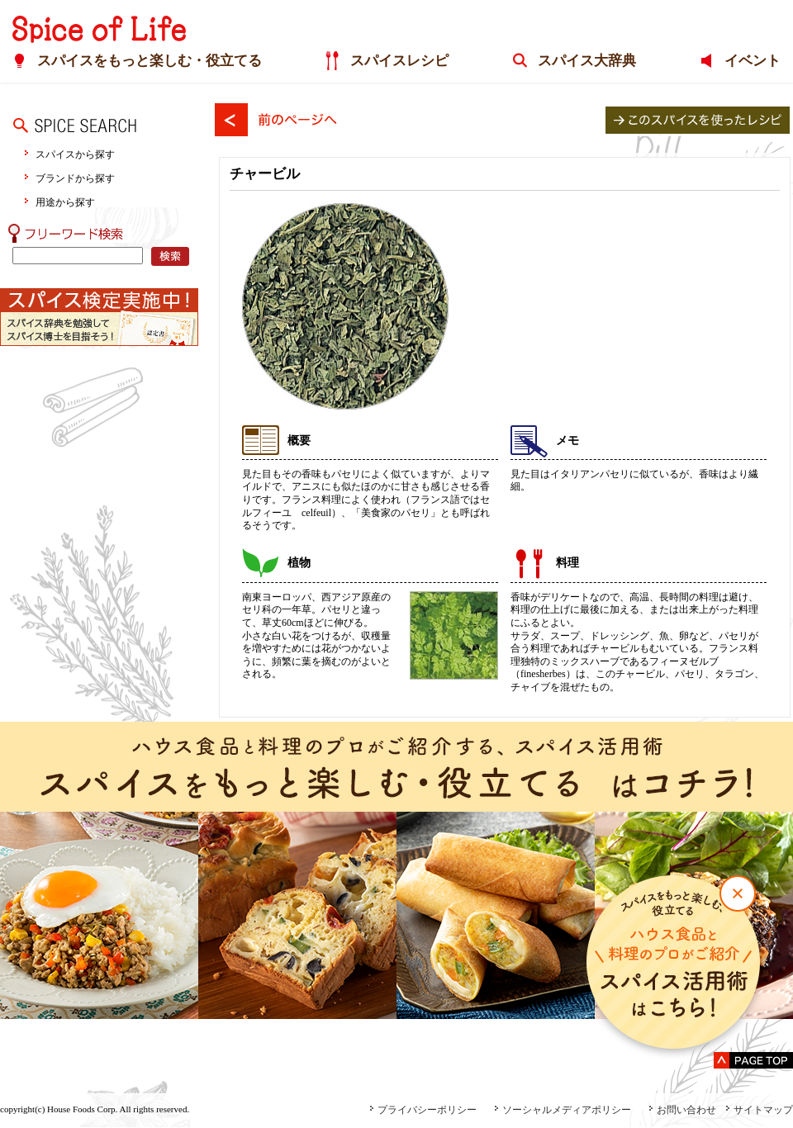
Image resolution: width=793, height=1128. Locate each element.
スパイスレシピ (399, 61)
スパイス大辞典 (587, 61)
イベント (752, 61)
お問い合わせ (682, 1110)
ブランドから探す (75, 178)
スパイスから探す (75, 154)
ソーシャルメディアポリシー (562, 1110)
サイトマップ (759, 1110)
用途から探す (65, 202)
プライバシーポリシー (423, 1110)
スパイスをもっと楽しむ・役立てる (149, 61)
